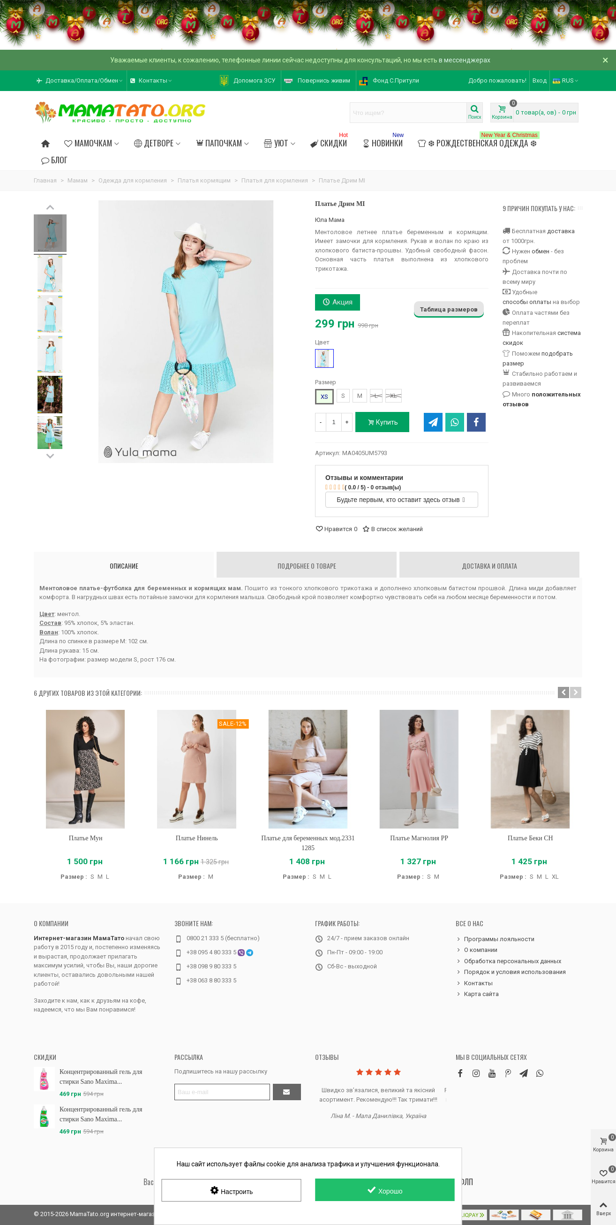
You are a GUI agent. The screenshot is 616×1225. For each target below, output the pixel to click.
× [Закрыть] (605, 60)
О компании (51, 923)
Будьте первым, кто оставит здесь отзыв (401, 499)
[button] (563, 692)
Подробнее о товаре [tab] (307, 566)
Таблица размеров (449, 309)
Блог (54, 159)
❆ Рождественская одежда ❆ (478, 141)
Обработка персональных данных (508, 961)
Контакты (474, 983)
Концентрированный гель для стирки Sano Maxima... (101, 1076)
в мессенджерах (464, 60)
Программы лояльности (495, 939)
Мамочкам (88, 143)
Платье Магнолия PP (419, 838)
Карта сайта (477, 994)
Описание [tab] (124, 566)
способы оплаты (527, 301)
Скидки (330, 141)
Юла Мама (330, 219)
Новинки (384, 141)
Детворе (153, 143)
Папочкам (218, 143)
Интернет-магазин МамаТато (79, 938)
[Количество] (334, 422)
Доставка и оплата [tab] (489, 566)
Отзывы (326, 1057)
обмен (540, 251)
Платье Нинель (197, 838)
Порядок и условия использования (511, 972)
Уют (276, 143)
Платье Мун (86, 838)
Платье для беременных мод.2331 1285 (308, 843)
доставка (561, 231)
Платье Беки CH (530, 838)
